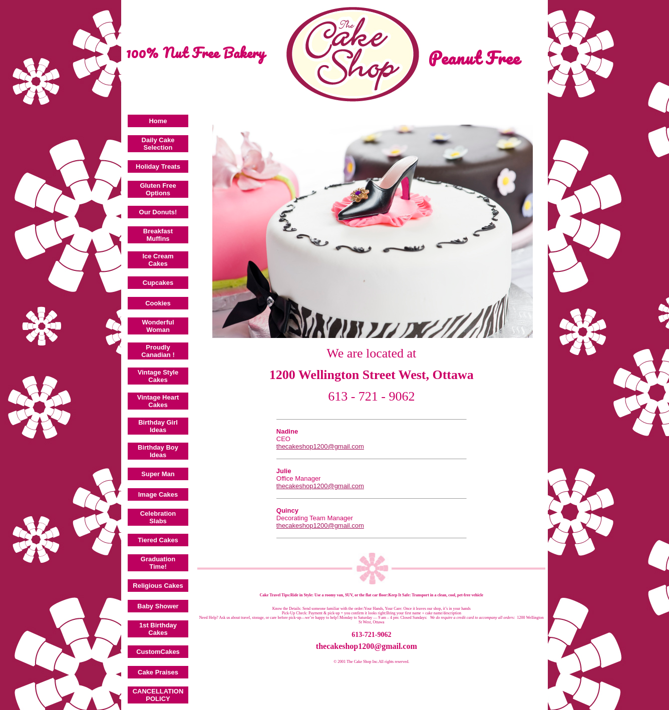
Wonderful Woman (158, 325)
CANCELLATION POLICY (158, 694)
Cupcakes (158, 282)
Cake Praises (158, 672)
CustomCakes (158, 651)
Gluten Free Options (158, 189)
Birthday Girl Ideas (158, 426)
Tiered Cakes (158, 540)
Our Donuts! (158, 212)
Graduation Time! (158, 562)
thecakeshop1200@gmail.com (320, 446)
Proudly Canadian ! (157, 351)
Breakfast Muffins (158, 234)
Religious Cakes (158, 585)
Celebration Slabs (158, 517)
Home (158, 121)
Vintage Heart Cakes (158, 401)
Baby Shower (157, 606)
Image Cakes (158, 494)
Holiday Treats (158, 166)
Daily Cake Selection (158, 143)
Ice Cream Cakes (157, 259)
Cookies (158, 303)
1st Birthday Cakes (158, 628)
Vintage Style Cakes (158, 376)
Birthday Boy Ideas (158, 451)
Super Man (157, 474)
